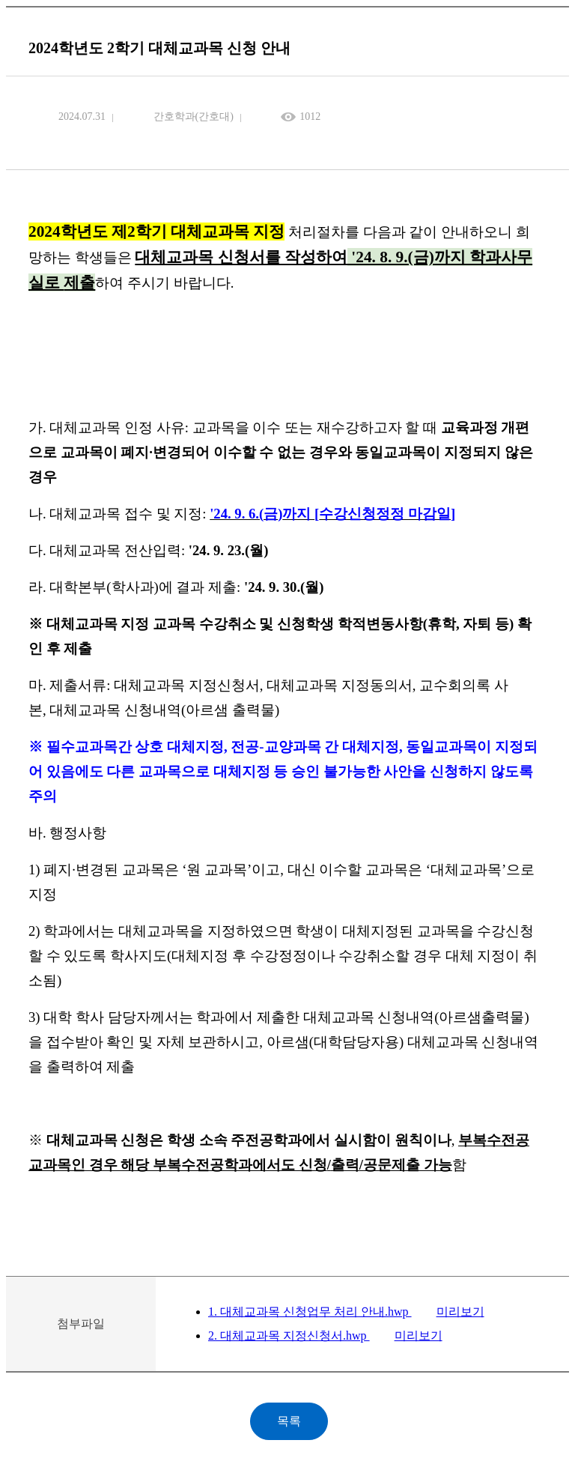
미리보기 (460, 1311)
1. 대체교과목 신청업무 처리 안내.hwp (310, 1311)
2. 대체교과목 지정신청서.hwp (289, 1335)
